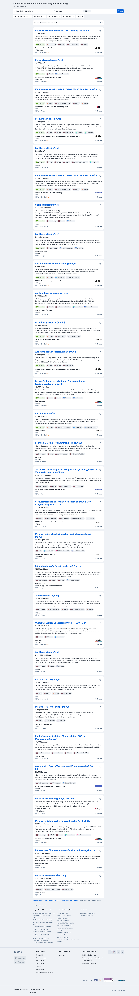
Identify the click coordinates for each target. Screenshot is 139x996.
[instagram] (114, 952)
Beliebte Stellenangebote (87, 913)
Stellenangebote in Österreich (45, 972)
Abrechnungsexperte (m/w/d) (50, 322)
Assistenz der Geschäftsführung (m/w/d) (55, 351)
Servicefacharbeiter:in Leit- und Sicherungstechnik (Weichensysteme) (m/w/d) (61, 382)
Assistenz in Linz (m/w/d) (47, 679)
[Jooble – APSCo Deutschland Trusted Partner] (97, 980)
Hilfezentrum (40, 969)
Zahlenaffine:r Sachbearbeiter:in (51, 293)
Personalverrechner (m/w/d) (49, 60)
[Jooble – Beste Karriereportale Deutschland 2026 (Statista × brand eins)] (109, 980)
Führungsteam (40, 961)
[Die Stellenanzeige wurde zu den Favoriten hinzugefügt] (100, 31)
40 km (87, 11)
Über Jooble (39, 955)
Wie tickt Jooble (41, 958)
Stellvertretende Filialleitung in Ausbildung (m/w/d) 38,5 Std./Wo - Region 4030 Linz (63, 503)
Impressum (33, 992)
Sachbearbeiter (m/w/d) (47, 148)
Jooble (123, 991)
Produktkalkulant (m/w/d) (48, 118)
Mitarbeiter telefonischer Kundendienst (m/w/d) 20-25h (63, 821)
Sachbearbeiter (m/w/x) (47, 234)
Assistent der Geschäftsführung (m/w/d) (55, 263)
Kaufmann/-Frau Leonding (40, 929)
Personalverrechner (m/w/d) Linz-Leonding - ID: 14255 (62, 30)
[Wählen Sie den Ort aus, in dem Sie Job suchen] (72, 11)
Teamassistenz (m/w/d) (47, 595)
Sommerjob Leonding (62, 913)
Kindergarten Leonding (63, 920)
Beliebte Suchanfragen (41, 906)
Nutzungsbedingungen (21, 989)
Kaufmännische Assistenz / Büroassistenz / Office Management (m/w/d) (60, 737)
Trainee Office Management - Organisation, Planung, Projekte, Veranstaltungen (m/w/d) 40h (66, 471)
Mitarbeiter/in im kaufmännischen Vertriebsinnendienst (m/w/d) (63, 535)
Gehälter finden (87, 961)
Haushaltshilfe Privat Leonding (65, 923)
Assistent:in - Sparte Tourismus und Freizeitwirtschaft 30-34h (64, 767)
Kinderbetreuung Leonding (64, 925)
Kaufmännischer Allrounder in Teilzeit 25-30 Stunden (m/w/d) (66, 89)
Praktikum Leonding (62, 937)
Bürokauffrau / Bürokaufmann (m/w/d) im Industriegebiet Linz (66, 850)
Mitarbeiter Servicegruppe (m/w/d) (52, 706)
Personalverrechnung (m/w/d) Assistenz (55, 798)
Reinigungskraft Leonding (64, 915)
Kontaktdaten (40, 963)
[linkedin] (122, 952)
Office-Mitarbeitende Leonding (42, 926)
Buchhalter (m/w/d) (45, 413)
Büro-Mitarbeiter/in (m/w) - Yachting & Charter (58, 566)
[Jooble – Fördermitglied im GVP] (121, 980)
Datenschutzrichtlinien (37, 989)
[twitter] (118, 952)
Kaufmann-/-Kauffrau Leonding (42, 931)
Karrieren (38, 966)
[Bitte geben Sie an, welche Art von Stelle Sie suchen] (32, 11)
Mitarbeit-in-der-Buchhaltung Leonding (44, 913)
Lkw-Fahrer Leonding (62, 918)
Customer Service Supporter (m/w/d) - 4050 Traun (60, 623)
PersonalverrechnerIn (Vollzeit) (50, 875)
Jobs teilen (62, 955)
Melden (98, 52)
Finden (120, 11)
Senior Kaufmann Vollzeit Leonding (43, 942)
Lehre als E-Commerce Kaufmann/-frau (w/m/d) (59, 442)
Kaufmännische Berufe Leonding (42, 920)
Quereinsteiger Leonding (64, 932)
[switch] (101, 23)
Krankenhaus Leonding (63, 935)
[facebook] (110, 952)
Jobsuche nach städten (87, 915)
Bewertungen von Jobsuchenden (92, 958)
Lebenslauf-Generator (89, 963)
